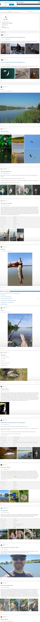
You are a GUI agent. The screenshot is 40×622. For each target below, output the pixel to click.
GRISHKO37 (3, 307)
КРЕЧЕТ (3, 582)
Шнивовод (3, 616)
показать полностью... (4, 367)
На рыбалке (4, 91)
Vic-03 (3, 128)
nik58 (3, 386)
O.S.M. (3, 86)
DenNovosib (4, 200)
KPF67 (4, 34)
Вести (1, 173)
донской (3, 246)
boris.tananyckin (4, 168)
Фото (1, 91)
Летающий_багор (4, 507)
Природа (4, 133)
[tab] (9, 11)
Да (11, 4)
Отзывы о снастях (7, 39)
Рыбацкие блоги (6, 549)
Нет (5, 4)
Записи (2, 549)
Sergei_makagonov (4, 352)
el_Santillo (3, 544)
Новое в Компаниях (5, 291)
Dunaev (3, 464)
